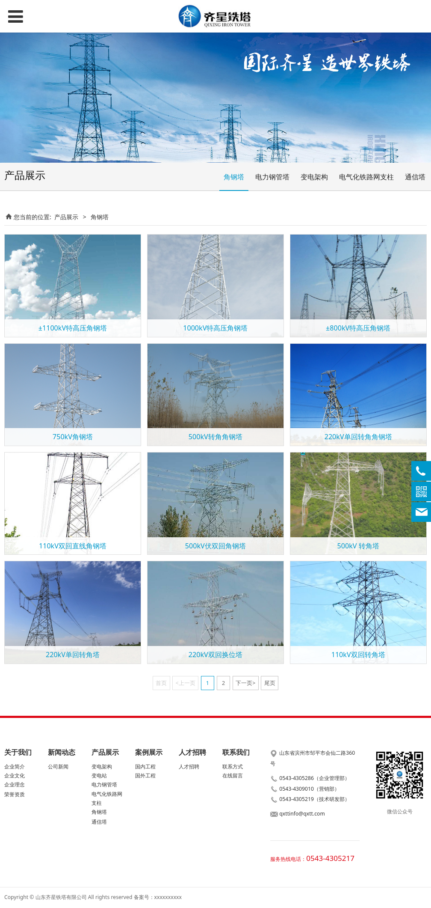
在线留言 (232, 775)
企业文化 (14, 775)
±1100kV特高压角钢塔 (72, 328)
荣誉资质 (14, 794)
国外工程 (145, 775)
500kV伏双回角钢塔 (215, 546)
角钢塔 (234, 177)
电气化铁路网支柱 (366, 177)
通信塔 (415, 177)
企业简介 (14, 766)
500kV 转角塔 (358, 546)
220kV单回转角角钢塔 (358, 436)
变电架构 (314, 177)
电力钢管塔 (272, 177)
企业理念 (14, 784)
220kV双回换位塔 (215, 654)
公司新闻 (58, 766)
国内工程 (145, 766)
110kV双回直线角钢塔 (72, 546)
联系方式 (232, 766)
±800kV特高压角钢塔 (358, 328)
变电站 (99, 775)
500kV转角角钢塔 (215, 436)
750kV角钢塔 (73, 436)
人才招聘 (189, 766)
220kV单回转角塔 (73, 654)
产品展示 (66, 217)
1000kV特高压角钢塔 (215, 328)
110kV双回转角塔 (358, 654)
